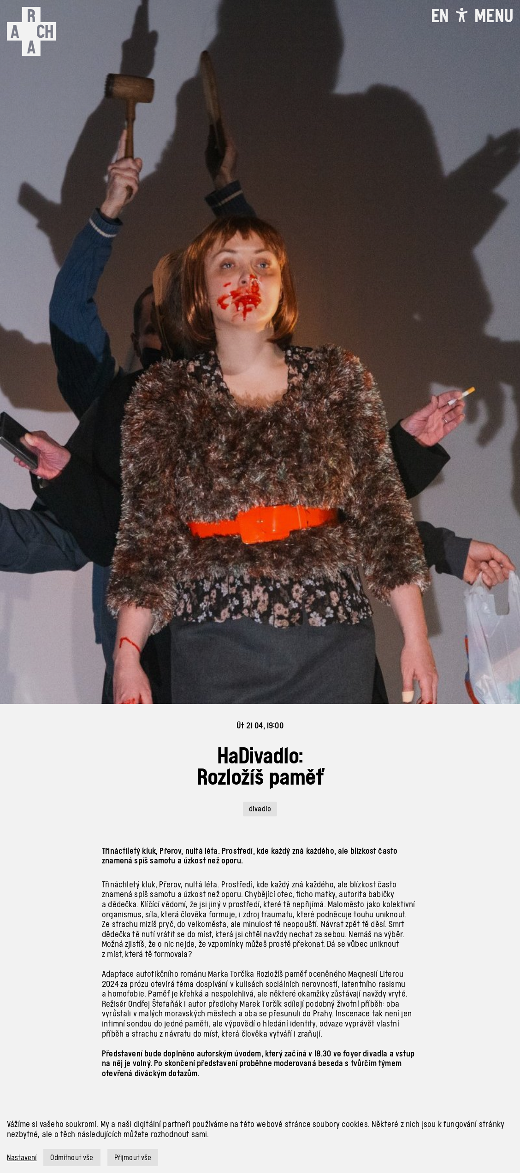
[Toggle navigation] (493, 15)
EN (440, 15)
